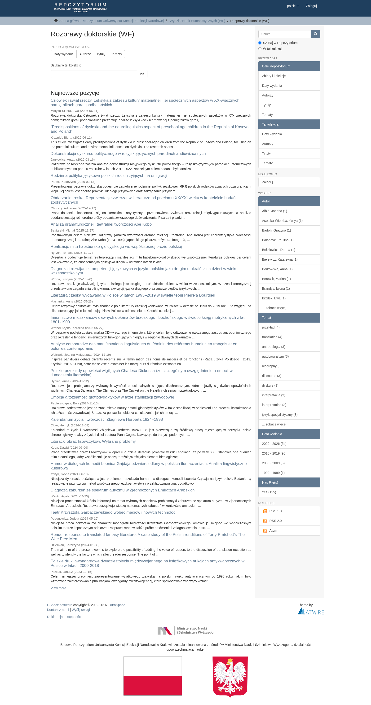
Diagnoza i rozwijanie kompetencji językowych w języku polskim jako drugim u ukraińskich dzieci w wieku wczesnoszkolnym (144, 271)
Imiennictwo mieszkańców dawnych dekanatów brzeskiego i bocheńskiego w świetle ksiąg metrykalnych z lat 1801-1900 (147, 319)
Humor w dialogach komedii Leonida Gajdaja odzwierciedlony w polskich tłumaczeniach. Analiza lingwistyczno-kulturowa (149, 465)
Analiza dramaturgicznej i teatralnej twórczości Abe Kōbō (101, 224)
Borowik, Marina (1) (276, 279)
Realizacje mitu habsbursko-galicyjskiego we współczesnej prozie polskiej (116, 246)
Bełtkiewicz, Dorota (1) (278, 250)
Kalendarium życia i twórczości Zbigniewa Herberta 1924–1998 (107, 419)
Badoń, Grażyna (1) (276, 230)
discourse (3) (271, 376)
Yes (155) (269, 492)
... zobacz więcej (274, 308)
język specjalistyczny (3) (280, 414)
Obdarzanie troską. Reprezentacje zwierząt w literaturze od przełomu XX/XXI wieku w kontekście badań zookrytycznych (143, 200)
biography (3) (272, 366)
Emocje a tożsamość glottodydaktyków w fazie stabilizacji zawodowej (112, 397)
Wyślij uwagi (81, 610)
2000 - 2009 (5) (273, 463)
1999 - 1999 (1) (273, 473)
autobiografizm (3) (275, 356)
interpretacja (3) (273, 395)
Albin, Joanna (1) (274, 211)
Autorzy (85, 54)
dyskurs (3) (270, 385)
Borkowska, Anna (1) (277, 269)
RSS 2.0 (272, 521)
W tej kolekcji (270, 49)
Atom (269, 531)
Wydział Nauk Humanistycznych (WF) (197, 21)
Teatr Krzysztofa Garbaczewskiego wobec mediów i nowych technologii (114, 512)
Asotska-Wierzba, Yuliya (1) (282, 221)
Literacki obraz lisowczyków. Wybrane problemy (93, 441)
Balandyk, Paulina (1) (278, 240)
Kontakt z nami (58, 610)
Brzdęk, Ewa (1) (274, 298)
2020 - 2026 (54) (274, 444)
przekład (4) (271, 327)
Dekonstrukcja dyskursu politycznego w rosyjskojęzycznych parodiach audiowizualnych (128, 153)
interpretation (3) (274, 405)
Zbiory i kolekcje (274, 76)
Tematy (116, 54)
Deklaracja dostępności (64, 617)
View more (58, 588)
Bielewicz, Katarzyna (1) (280, 259)
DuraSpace (117, 605)
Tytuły (101, 54)
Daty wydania (64, 54)
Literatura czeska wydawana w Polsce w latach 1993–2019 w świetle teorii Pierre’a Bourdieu (133, 295)
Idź (142, 74)
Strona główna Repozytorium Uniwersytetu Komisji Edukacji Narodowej (111, 21)
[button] (292, 6)
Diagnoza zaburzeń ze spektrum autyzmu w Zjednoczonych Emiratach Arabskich (123, 490)
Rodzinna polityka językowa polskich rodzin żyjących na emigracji (109, 175)
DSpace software (59, 605)
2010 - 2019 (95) (274, 453)
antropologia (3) (273, 347)
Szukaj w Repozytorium (278, 43)
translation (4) (272, 337)
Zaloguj (267, 182)
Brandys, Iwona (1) (276, 288)
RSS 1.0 (272, 511)
